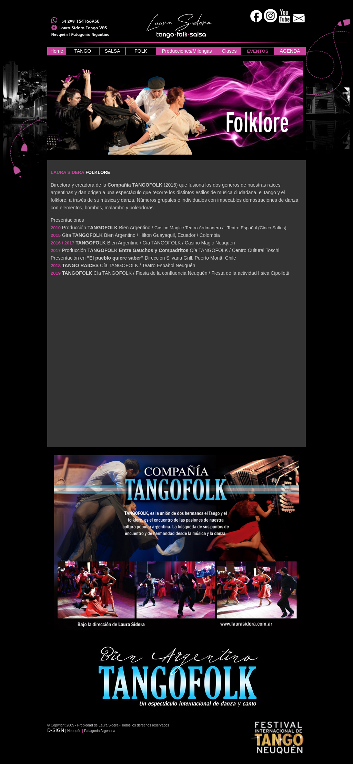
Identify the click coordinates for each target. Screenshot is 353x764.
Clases (229, 51)
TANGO (82, 51)
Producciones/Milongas (187, 51)
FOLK (140, 51)
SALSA (112, 51)
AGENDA (290, 51)
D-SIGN (55, 730)
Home (56, 51)
